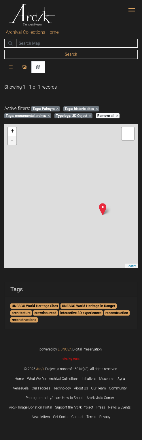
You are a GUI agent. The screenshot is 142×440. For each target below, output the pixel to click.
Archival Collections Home (32, 32)
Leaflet (131, 266)
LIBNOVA (65, 349)
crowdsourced (45, 313)
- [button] (12, 140)
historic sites (81, 109)
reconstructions (24, 320)
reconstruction (116, 313)
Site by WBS (71, 359)
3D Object (73, 116)
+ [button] (12, 131)
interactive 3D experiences (80, 313)
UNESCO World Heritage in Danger (88, 306)
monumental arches (28, 116)
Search (71, 54)
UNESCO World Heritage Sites (35, 306)
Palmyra (45, 109)
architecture (21, 313)
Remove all (107, 116)
